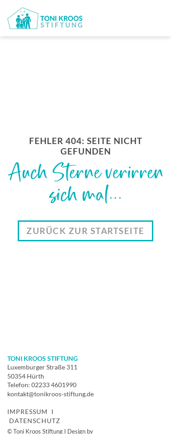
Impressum (27, 411)
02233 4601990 (53, 385)
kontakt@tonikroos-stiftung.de (50, 394)
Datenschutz (34, 420)
